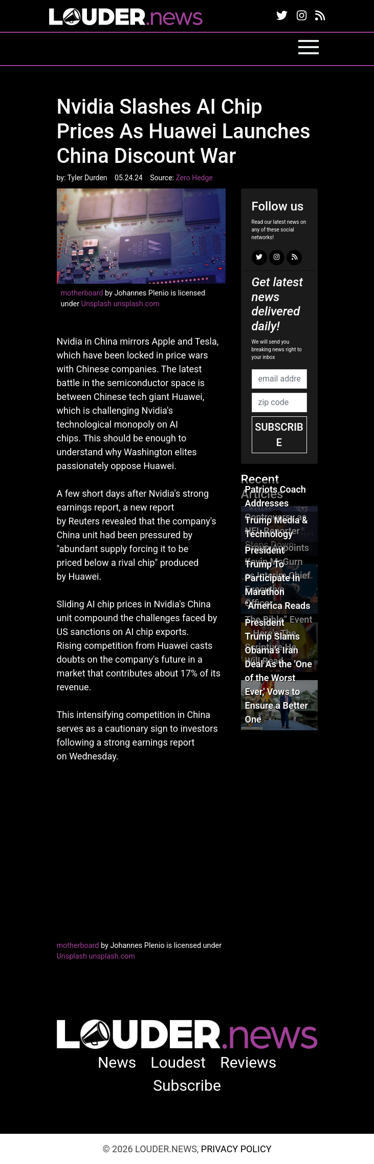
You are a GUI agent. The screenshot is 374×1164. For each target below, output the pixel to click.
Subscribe (279, 435)
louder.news (126, 18)
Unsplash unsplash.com (120, 304)
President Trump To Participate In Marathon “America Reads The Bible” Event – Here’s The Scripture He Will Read (279, 605)
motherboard (82, 293)
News (117, 1062)
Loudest (178, 1062)
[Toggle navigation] (308, 47)
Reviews (248, 1062)
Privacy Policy (236, 1149)
